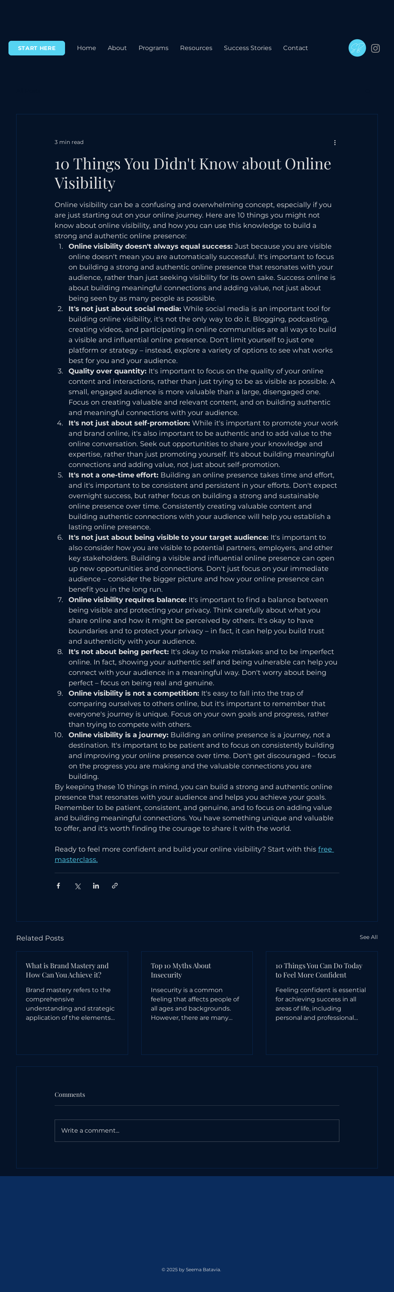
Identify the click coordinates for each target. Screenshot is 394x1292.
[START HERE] (36, 48)
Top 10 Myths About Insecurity (181, 970)
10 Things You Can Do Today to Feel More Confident (318, 970)
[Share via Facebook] (58, 885)
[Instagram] (375, 48)
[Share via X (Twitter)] (77, 885)
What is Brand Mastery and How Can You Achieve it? (67, 970)
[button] (153, 48)
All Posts (28, 90)
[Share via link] (115, 885)
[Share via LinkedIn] (96, 885)
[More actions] (334, 142)
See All (369, 937)
